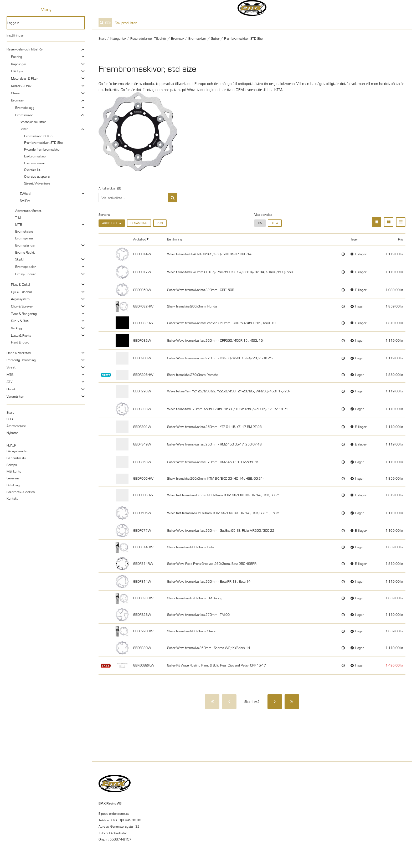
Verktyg (16, 328)
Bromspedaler (25, 266)
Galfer (24, 128)
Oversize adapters (37, 176)
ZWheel (25, 193)
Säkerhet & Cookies (21, 491)
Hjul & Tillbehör (21, 291)
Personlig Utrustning (21, 359)
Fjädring (16, 56)
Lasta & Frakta (21, 335)
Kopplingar (18, 64)
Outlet (11, 389)
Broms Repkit (25, 252)
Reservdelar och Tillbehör (25, 49)
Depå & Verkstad (19, 352)
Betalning (13, 485)
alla (275, 223)
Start (10, 412)
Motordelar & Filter (24, 78)
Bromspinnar (24, 238)
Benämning (139, 223)
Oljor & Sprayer (22, 306)
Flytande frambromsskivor (42, 149)
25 (260, 223)
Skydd (19, 259)
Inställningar (15, 35)
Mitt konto (14, 471)
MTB (18, 224)
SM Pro (25, 200)
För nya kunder (17, 451)
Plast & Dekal (20, 284)
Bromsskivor (24, 114)
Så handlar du (16, 457)
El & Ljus (17, 71)
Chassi (15, 93)
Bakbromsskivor (35, 156)
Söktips (12, 464)
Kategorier (118, 38)
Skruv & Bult (19, 320)
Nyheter (12, 432)
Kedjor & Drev (21, 85)
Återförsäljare (16, 425)
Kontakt (12, 498)
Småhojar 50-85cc (33, 121)
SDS (10, 419)
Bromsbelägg (24, 107)
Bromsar (17, 100)
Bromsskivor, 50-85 (38, 136)
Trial (18, 217)
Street (11, 367)
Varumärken (15, 396)
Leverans (13, 478)
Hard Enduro (20, 342)
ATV (9, 381)
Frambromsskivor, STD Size (43, 142)
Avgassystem (20, 298)
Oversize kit (32, 169)
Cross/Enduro (25, 273)
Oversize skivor (34, 163)
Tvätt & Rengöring (24, 313)
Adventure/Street (28, 210)
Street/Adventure (37, 183)
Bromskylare (24, 231)
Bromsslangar (25, 245)
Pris (160, 223)
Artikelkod (139, 239)
